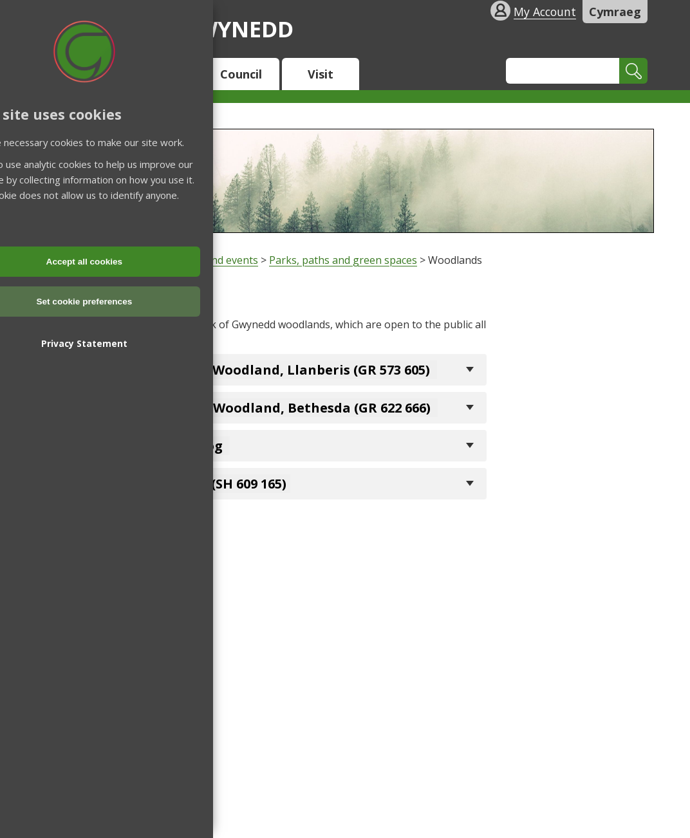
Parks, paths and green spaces (343, 260)
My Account (545, 11)
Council (241, 74)
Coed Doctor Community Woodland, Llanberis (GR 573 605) (239, 369)
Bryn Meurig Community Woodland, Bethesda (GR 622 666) (240, 407)
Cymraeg (615, 11)
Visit (320, 74)
